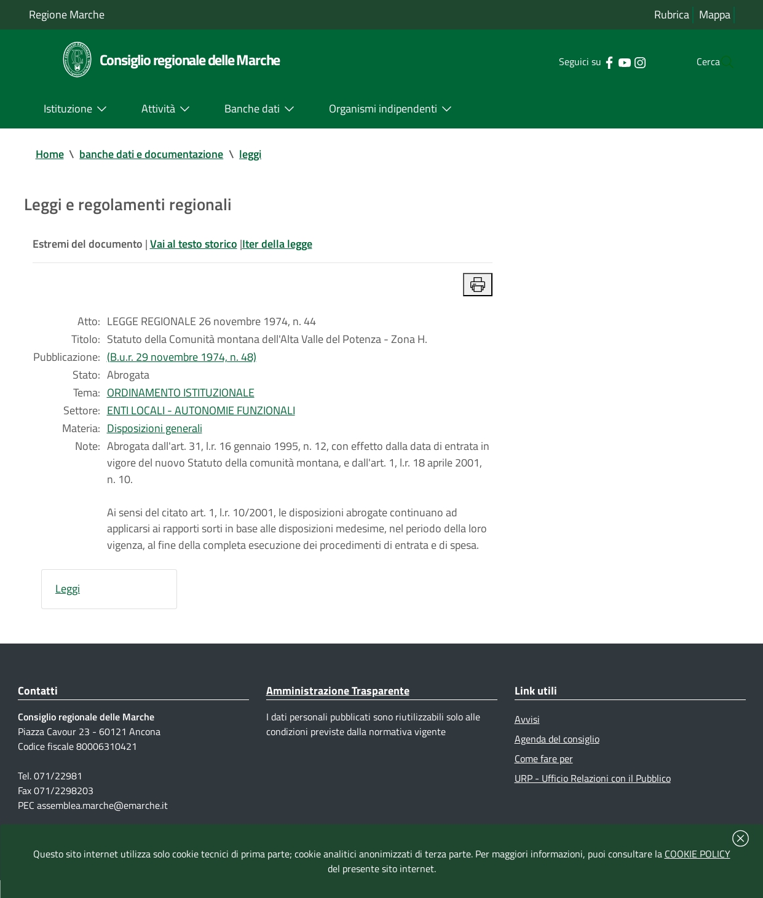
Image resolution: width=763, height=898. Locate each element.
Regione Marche (67, 14)
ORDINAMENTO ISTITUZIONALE (181, 398)
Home (50, 154)
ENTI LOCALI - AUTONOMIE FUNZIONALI (201, 417)
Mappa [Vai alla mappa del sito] (714, 15)
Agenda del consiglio (557, 753)
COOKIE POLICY (697, 853)
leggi (251, 154)
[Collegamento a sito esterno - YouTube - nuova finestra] (599, 61)
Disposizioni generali (154, 435)
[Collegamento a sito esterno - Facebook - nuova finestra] (584, 61)
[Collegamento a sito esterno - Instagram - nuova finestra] (615, 61)
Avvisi (527, 733)
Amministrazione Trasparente (337, 704)
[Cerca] (720, 62)
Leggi (67, 601)
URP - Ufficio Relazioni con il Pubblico (593, 793)
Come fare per (544, 773)
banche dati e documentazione (152, 154)
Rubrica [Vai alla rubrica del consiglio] (671, 15)
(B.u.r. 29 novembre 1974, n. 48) (181, 361)
